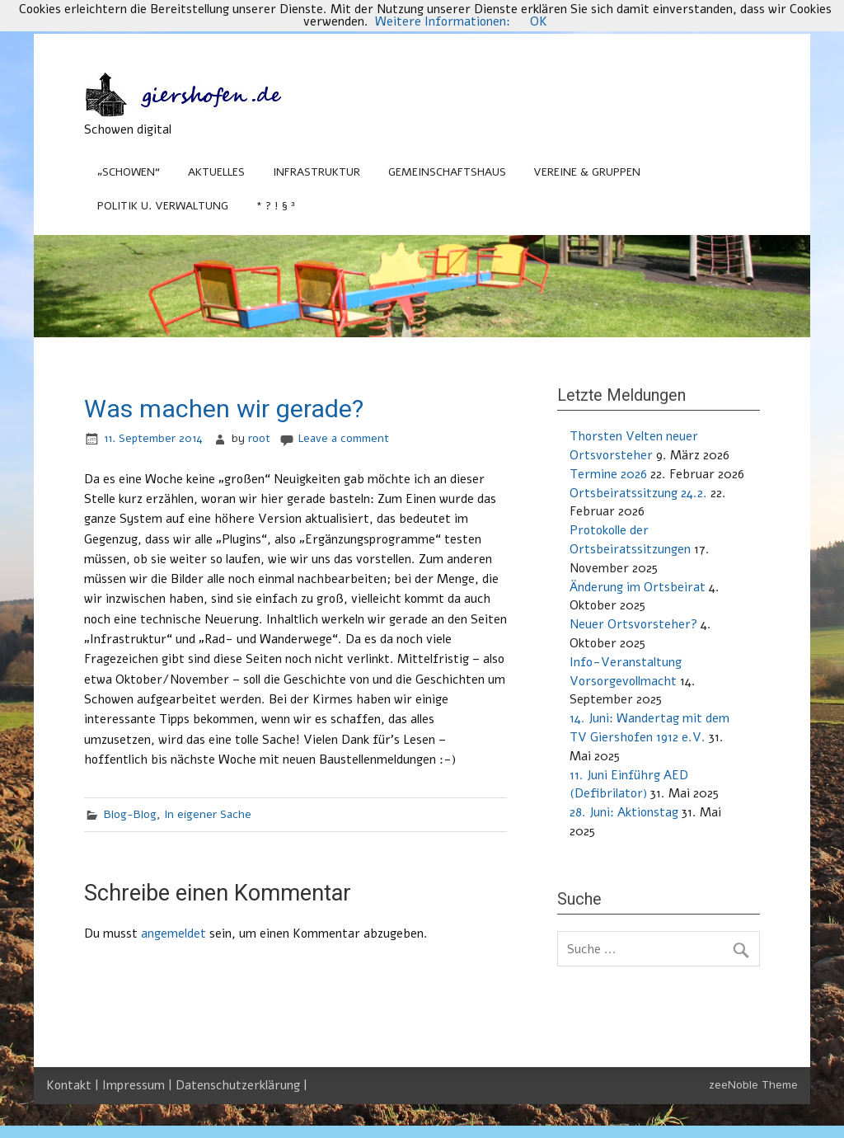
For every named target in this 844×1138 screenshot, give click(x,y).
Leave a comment (343, 438)
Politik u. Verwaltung (162, 206)
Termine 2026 (608, 474)
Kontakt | (74, 1085)
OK (538, 21)
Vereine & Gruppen (586, 172)
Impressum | (139, 1085)
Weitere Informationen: (442, 21)
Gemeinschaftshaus (447, 172)
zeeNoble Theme (753, 1085)
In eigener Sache (207, 814)
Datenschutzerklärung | (241, 1085)
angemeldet (173, 933)
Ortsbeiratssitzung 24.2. (638, 493)
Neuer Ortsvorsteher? (633, 624)
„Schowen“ (128, 172)
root (259, 438)
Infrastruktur (316, 172)
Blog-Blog (130, 814)
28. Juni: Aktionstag (624, 812)
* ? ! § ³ (275, 206)
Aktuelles (216, 172)
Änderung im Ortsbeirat (638, 587)
